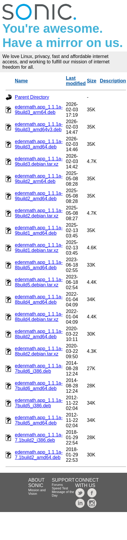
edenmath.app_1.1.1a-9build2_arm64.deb (39, 178)
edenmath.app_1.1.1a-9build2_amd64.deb (39, 196)
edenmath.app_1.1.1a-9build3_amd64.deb (39, 144)
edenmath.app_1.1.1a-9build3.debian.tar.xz (39, 161)
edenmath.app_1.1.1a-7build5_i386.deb (39, 403)
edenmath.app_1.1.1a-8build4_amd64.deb (39, 299)
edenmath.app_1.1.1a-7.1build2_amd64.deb (39, 455)
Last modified (76, 81)
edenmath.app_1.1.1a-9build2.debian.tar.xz (39, 213)
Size (91, 80)
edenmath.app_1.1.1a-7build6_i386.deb (39, 368)
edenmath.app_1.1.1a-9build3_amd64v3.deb (39, 127)
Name (21, 80)
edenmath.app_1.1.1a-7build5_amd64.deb (39, 420)
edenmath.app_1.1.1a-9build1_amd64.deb (39, 230)
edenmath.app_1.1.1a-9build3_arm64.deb (39, 109)
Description (113, 80)
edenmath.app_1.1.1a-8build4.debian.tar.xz (39, 317)
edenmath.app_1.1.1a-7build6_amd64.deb (39, 386)
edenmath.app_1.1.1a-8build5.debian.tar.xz (39, 282)
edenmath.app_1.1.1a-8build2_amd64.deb (39, 334)
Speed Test (60, 488)
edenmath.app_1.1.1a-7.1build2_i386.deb (39, 437)
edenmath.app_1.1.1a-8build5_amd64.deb (39, 265)
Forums (57, 484)
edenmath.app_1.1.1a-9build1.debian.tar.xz (39, 247)
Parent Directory (32, 97)
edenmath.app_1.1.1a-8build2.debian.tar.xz (39, 351)
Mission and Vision (37, 491)
